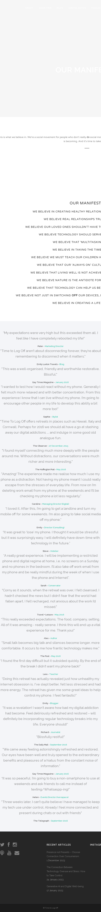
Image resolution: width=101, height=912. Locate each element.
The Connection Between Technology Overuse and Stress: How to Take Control (66, 871)
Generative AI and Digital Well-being (65, 886)
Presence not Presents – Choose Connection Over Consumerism (63, 854)
